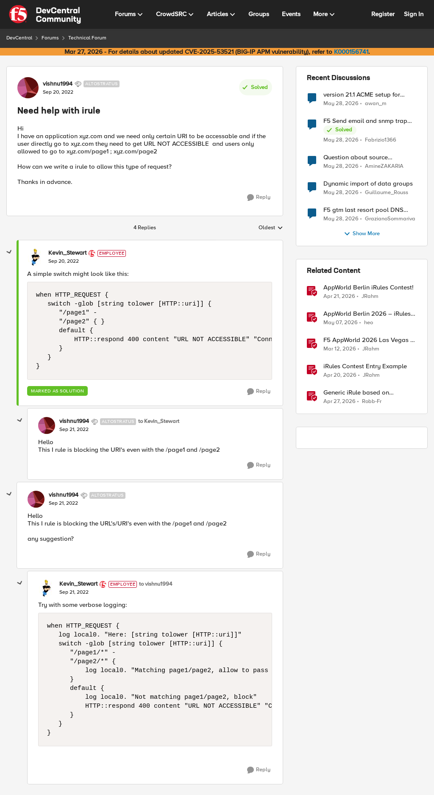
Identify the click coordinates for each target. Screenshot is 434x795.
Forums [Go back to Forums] (50, 38)
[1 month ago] (341, 103)
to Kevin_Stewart (158, 421)
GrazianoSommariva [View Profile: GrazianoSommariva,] (390, 219)
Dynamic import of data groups (368, 183)
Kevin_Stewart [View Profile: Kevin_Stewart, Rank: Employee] (67, 253)
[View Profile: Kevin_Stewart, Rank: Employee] (35, 257)
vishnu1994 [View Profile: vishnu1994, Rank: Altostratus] (57, 84)
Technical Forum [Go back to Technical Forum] (87, 38)
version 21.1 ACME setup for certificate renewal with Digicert (368, 94)
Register (383, 14)
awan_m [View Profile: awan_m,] (376, 103)
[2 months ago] (340, 323)
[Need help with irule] (63, 261)
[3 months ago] (339, 296)
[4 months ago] (339, 349)
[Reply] (258, 197)
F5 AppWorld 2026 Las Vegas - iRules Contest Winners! (367, 340)
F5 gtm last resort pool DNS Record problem (363, 210)
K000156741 (351, 52)
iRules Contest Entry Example (365, 366)
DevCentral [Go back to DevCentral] (19, 38)
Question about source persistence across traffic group (367, 157)
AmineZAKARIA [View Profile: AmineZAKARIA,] (384, 166)
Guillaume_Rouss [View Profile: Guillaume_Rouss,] (386, 192)
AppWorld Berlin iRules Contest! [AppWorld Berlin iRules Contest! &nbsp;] (368, 287)
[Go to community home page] (44, 14)
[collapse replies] (9, 252)
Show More (362, 234)
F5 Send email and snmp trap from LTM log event (365, 121)
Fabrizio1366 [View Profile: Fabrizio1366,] (380, 140)
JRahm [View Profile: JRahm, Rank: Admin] (370, 296)
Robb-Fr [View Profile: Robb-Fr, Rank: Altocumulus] (371, 401)
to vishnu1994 (155, 584)
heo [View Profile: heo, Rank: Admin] (368, 323)
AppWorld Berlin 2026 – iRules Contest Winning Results (367, 313)
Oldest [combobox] (271, 228)
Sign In (413, 14)
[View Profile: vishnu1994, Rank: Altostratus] (28, 87)
